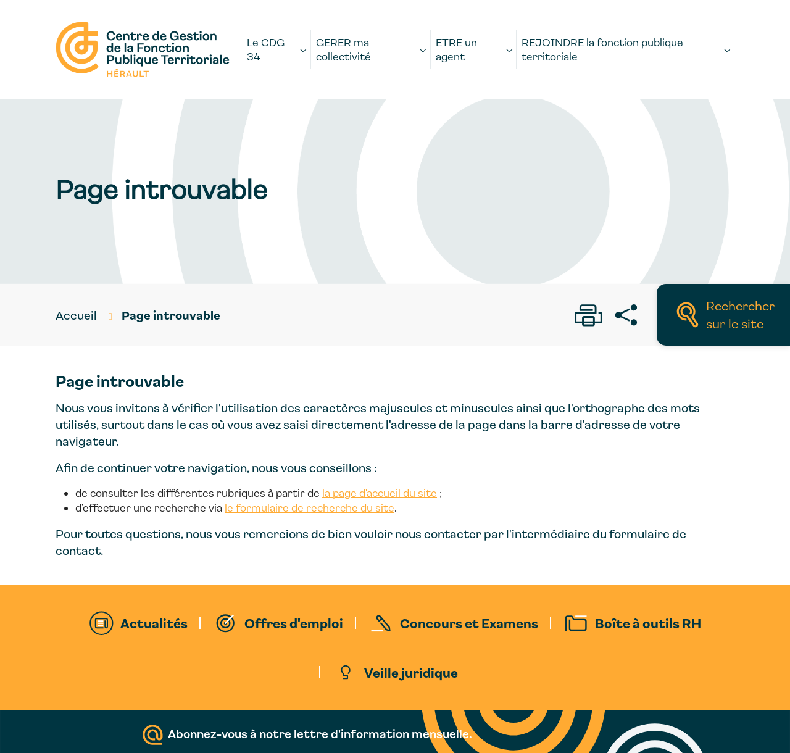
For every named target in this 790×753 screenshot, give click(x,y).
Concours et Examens (469, 622)
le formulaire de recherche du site (309, 507)
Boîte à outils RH (648, 622)
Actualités (154, 622)
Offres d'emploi (293, 622)
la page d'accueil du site (379, 492)
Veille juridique (411, 672)
